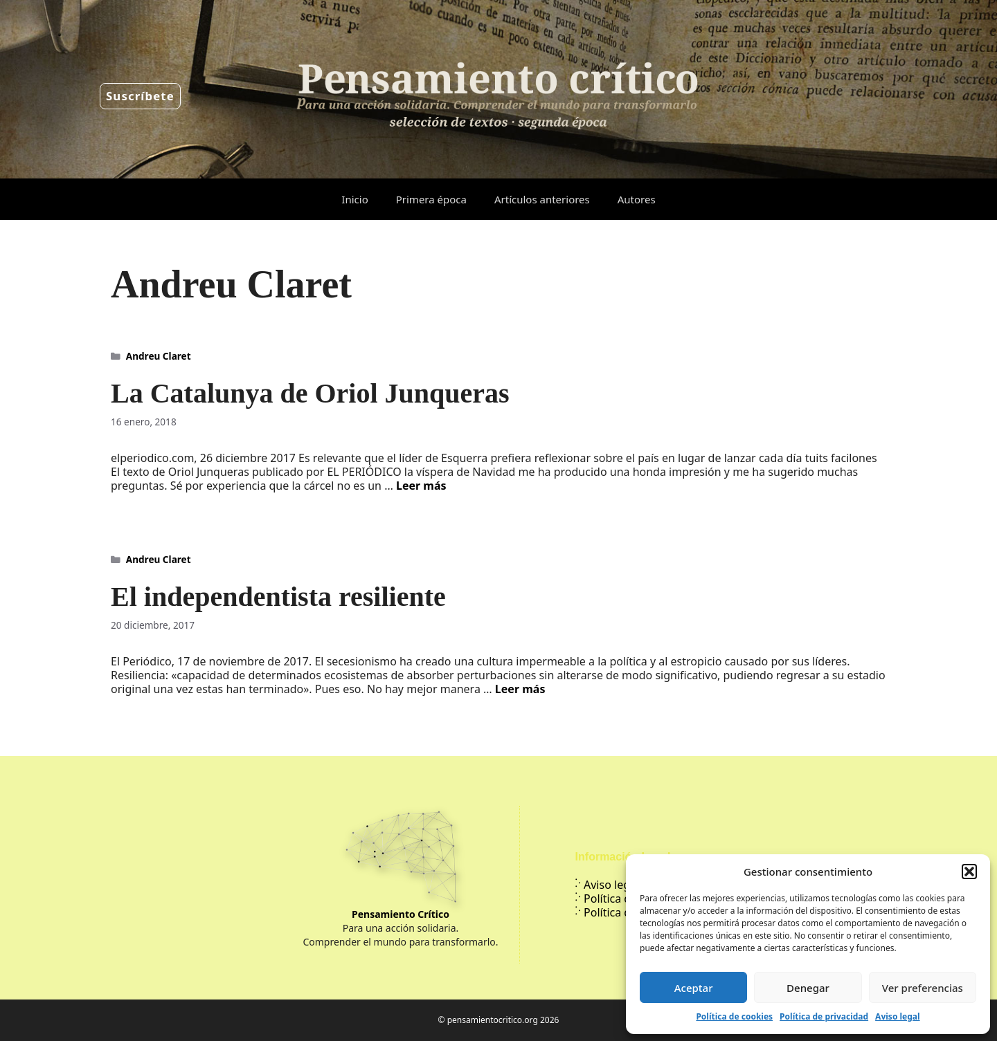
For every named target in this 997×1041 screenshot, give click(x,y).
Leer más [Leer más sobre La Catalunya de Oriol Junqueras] (421, 485)
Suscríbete (140, 96)
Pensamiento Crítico (400, 914)
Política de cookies (734, 1016)
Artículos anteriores (542, 199)
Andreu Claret (158, 355)
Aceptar (693, 988)
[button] (969, 871)
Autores (637, 199)
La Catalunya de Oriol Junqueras (310, 393)
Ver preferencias (922, 988)
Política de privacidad (824, 1016)
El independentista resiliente (278, 596)
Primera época (431, 199)
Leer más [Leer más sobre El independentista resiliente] (520, 689)
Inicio (354, 199)
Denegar (808, 988)
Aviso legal (897, 1016)
